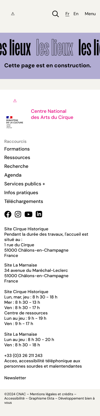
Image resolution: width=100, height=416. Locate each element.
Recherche (16, 166)
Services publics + (24, 184)
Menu (90, 13)
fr (67, 13)
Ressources (17, 157)
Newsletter (15, 378)
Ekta (50, 398)
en (76, 13)
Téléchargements (23, 201)
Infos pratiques (21, 192)
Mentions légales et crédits (51, 394)
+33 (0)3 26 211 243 (23, 355)
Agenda (13, 175)
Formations (17, 149)
